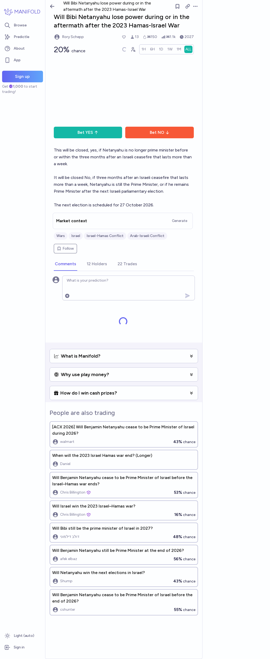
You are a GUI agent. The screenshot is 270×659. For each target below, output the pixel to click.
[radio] (144, 49)
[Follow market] (177, 6)
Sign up (22, 76)
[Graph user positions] (133, 49)
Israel (75, 236)
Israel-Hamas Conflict (105, 236)
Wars (60, 236)
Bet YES (88, 132)
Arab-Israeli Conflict (147, 236)
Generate (179, 221)
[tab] (65, 264)
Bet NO (160, 132)
